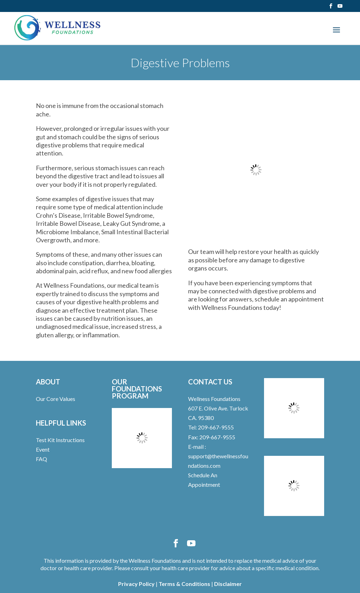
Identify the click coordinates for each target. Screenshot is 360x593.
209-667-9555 (215, 427)
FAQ (41, 458)
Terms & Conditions (184, 583)
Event (43, 449)
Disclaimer (228, 583)
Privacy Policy (136, 583)
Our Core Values (55, 398)
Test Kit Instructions (60, 439)
